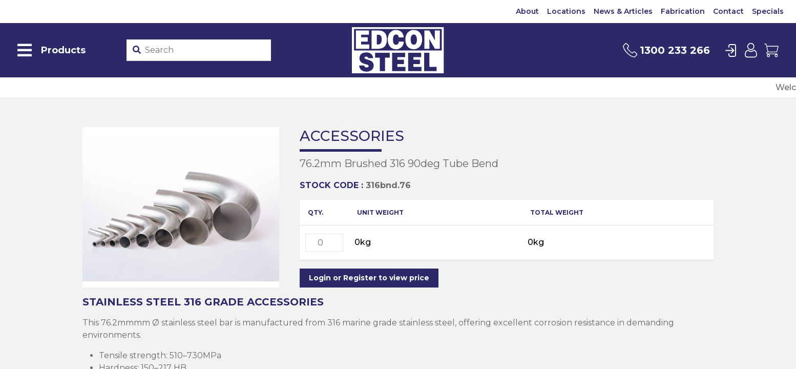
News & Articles (623, 11)
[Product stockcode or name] (206, 50)
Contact (728, 11)
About (527, 11)
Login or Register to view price (369, 277)
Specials (768, 11)
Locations (566, 11)
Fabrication (683, 11)
